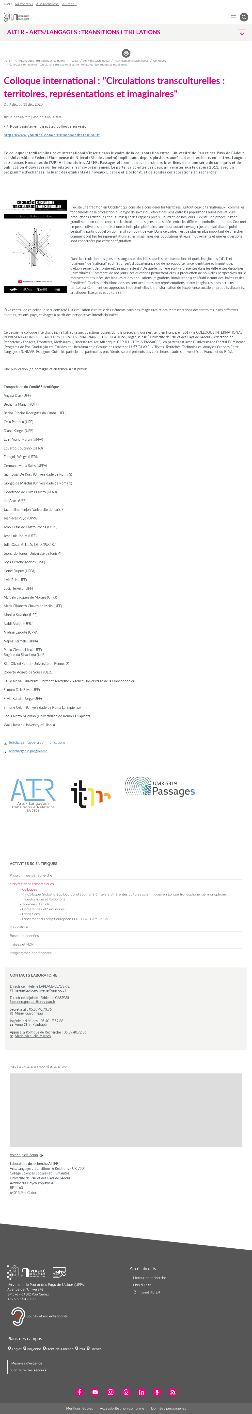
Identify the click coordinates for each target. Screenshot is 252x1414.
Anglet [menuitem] (16, 1349)
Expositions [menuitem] (31, 914)
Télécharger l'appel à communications (37, 742)
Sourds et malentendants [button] (39, 1317)
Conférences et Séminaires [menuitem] (43, 909)
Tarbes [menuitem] (96, 1349)
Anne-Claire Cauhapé (31, 1024)
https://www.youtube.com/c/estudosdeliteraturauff (52, 135)
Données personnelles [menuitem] (168, 1408)
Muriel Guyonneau (29, 1013)
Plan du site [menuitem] (142, 1285)
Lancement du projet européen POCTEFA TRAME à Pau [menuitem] (65, 919)
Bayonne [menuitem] (34, 1349)
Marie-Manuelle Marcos (33, 1036)
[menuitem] (126, 875)
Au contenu (24, 4)
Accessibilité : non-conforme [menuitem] (122, 1408)
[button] (219, 32)
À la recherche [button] (47, 4)
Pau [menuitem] (82, 1349)
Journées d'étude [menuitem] (36, 904)
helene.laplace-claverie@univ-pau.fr (41, 990)
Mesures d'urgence (26, 1363)
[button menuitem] (244, 17)
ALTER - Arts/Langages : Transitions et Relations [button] (83, 32)
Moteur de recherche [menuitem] (149, 1278)
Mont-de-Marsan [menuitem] (60, 1349)
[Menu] (234, 17)
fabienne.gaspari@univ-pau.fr (32, 1002)
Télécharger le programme (28, 751)
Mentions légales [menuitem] (79, 1408)
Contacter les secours (28, 1370)
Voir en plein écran (24, 1155)
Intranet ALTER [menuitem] (146, 1292)
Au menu (69, 4)
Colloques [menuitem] (29, 889)
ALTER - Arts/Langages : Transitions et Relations (34, 60)
